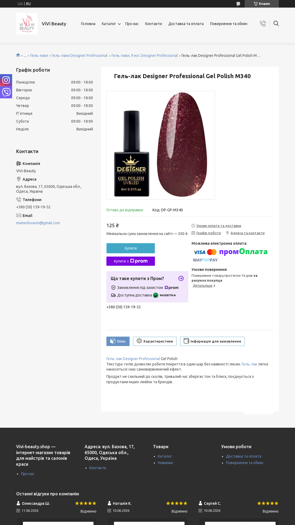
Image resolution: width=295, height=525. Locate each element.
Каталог (109, 24)
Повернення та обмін (228, 24)
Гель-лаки (39, 55)
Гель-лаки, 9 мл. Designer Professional (145, 55)
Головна (88, 24)
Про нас (132, 24)
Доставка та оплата (186, 24)
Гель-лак (249, 364)
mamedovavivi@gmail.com (38, 223)
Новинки (165, 463)
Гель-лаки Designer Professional (79, 55)
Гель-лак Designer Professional (133, 359)
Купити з (130, 261)
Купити (131, 248)
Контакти (153, 24)
